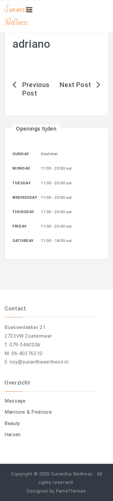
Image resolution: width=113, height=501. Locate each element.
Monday (21, 168)
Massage (15, 401)
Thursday (23, 212)
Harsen (13, 434)
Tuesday (21, 183)
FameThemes (71, 491)
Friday (19, 226)
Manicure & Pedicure (28, 412)
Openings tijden (36, 128)
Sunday (20, 154)
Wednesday (24, 197)
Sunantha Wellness (18, 16)
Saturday (23, 240)
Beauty (12, 423)
